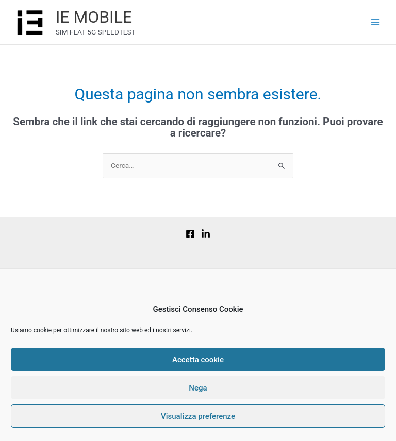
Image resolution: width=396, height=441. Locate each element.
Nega (198, 388)
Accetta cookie (198, 359)
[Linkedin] (205, 234)
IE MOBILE (94, 17)
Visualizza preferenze (198, 416)
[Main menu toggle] (376, 22)
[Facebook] (190, 234)
